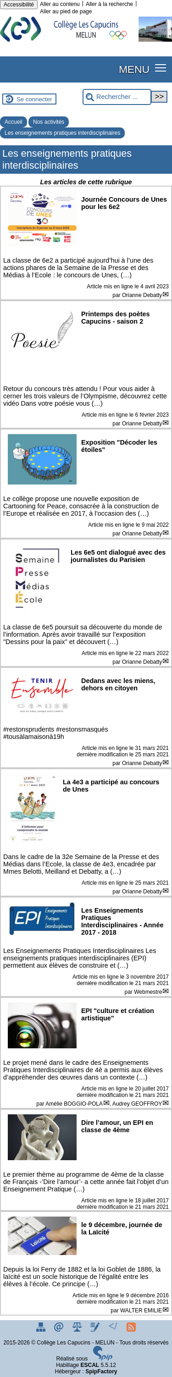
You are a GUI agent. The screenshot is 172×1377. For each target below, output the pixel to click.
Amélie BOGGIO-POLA (74, 1104)
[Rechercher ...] (117, 97)
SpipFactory (101, 1371)
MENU (134, 69)
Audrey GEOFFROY (137, 1104)
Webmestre (148, 992)
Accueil (13, 122)
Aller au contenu (60, 4)
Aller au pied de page (66, 11)
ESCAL (90, 1365)
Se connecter (34, 99)
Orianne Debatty (142, 295)
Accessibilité (19, 4)
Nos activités (48, 122)
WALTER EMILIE (141, 1310)
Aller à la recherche (109, 4)
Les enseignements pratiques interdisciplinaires (62, 133)
